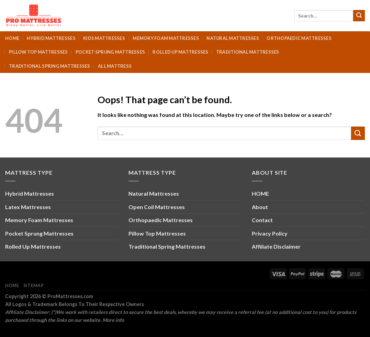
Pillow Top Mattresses (38, 52)
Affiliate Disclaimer (276, 246)
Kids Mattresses (104, 38)
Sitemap (33, 285)
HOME (260, 193)
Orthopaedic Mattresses (299, 38)
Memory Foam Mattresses (166, 38)
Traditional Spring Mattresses (49, 66)
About (260, 207)
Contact (262, 220)
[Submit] (359, 16)
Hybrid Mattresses (51, 38)
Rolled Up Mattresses (180, 52)
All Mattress (115, 66)
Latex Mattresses (28, 207)
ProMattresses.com (70, 296)
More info (113, 320)
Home (12, 38)
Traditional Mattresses (247, 52)
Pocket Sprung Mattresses (110, 52)
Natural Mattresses (232, 38)
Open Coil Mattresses (156, 207)
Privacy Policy (270, 233)
